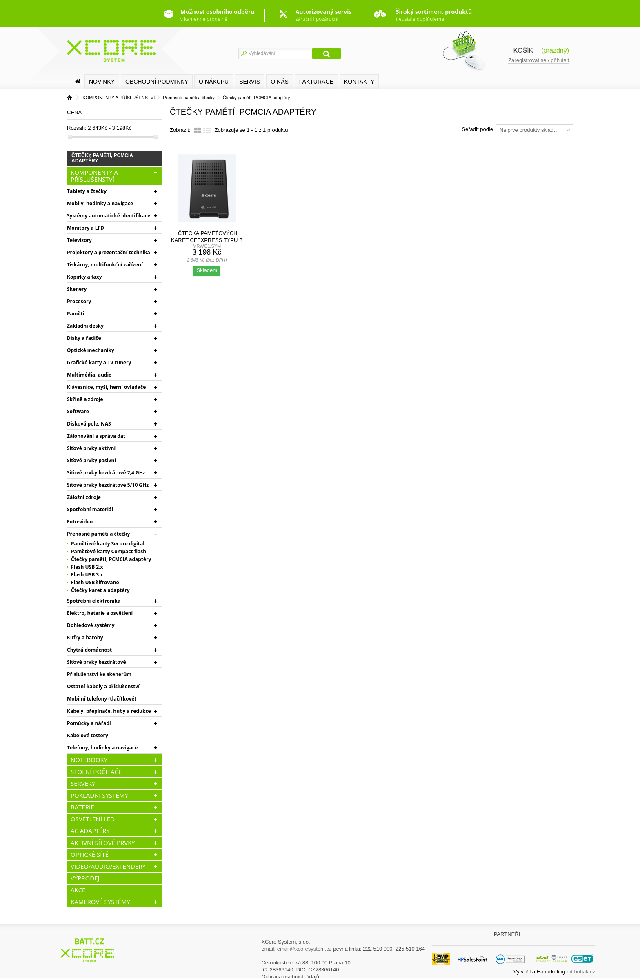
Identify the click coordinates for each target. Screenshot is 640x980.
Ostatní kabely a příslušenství (103, 686)
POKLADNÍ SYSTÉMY (99, 795)
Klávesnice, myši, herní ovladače (106, 387)
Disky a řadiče (84, 338)
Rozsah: (77, 128)
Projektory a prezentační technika (108, 252)
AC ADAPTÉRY (90, 831)
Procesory (79, 301)
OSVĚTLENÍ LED (93, 819)
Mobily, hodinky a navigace (100, 203)
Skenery (77, 289)
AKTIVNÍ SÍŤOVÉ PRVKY (103, 842)
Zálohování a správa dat (96, 435)
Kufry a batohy (85, 637)
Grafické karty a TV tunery (99, 362)
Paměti (75, 313)
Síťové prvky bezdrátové (96, 662)
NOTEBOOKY (89, 760)
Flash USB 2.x (87, 566)
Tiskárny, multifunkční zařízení (105, 264)
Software (78, 411)
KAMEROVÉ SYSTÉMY (100, 902)
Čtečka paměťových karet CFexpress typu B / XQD (207, 240)
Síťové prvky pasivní (91, 460)
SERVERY (83, 783)
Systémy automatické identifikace (108, 215)
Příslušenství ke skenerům (99, 674)
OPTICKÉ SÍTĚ (90, 854)
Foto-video (80, 521)
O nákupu (214, 81)
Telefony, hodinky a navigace (102, 747)
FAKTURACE (316, 81)
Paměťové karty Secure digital (107, 543)
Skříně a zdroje (85, 399)
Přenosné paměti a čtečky (98, 533)
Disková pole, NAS (89, 423)
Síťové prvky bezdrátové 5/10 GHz (108, 484)
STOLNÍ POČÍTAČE (96, 771)
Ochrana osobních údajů (290, 976)
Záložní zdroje (84, 497)
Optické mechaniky (90, 350)
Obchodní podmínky (156, 81)
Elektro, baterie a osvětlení (100, 613)
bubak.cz (584, 972)
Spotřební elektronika (93, 600)
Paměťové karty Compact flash (108, 551)
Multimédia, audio (89, 374)
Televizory (79, 240)
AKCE (78, 890)
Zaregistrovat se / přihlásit (538, 60)
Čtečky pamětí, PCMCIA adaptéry (111, 559)
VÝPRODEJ (85, 878)
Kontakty (359, 81)
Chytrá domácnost (89, 649)
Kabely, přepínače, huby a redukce (109, 710)
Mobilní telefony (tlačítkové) (101, 698)
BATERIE (82, 807)
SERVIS (249, 81)
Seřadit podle (477, 129)
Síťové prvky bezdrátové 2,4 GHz (106, 472)
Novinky (102, 81)
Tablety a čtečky (87, 191)
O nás (280, 81)
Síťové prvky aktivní (91, 448)
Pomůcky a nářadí (89, 723)
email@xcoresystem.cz (304, 949)
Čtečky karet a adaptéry (100, 590)
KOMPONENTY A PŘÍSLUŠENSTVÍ (94, 175)
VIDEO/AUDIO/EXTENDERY (108, 866)
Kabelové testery (87, 735)
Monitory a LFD (85, 227)
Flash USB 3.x (87, 574)
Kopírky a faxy (84, 276)
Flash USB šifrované (95, 582)
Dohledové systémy (91, 625)
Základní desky (85, 325)
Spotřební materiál (90, 509)
